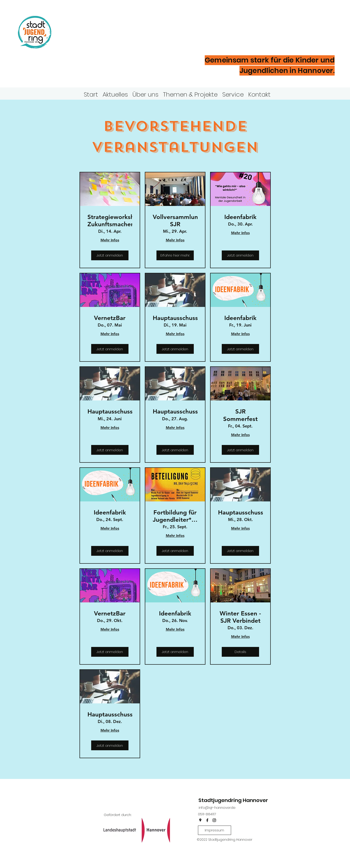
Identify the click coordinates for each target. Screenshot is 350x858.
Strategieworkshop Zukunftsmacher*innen (109, 220)
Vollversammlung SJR (175, 220)
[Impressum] (214, 830)
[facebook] (207, 820)
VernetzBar (109, 318)
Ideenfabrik (240, 217)
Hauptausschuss (175, 318)
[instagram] (214, 820)
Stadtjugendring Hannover (233, 800)
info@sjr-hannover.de (217, 807)
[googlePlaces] (200, 820)
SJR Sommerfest (240, 415)
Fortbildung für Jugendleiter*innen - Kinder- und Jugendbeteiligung (175, 516)
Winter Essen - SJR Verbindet (240, 617)
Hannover (88, 39)
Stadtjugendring (108, 24)
